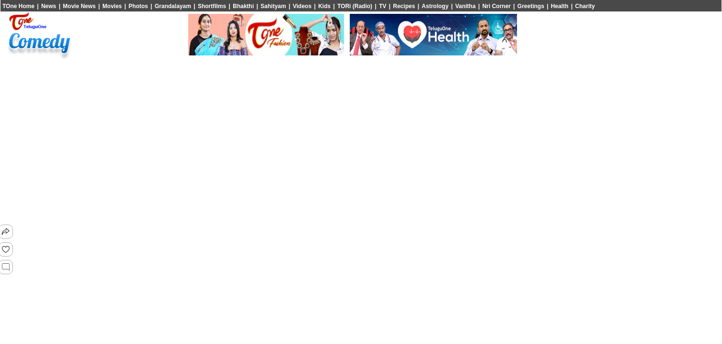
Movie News (79, 6)
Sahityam (273, 6)
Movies (112, 6)
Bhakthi (243, 6)
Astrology (435, 6)
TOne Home (18, 6)
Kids (324, 6)
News (48, 6)
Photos (138, 6)
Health (560, 6)
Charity (585, 6)
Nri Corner (496, 6)
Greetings (530, 6)
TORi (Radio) (354, 6)
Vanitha (465, 6)
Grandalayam (173, 6)
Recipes (404, 6)
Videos (302, 6)
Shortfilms (212, 6)
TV (382, 6)
